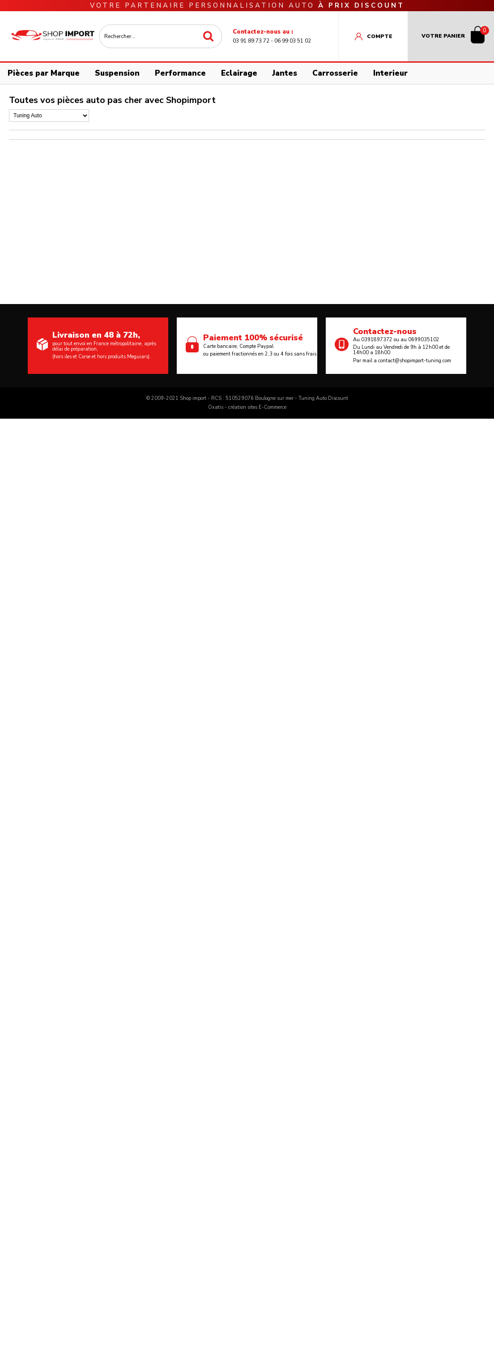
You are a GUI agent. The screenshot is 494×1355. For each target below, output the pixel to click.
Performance (180, 73)
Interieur (390, 73)
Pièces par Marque (44, 73)
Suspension (117, 73)
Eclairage (239, 73)
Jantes (285, 73)
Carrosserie (335, 73)
